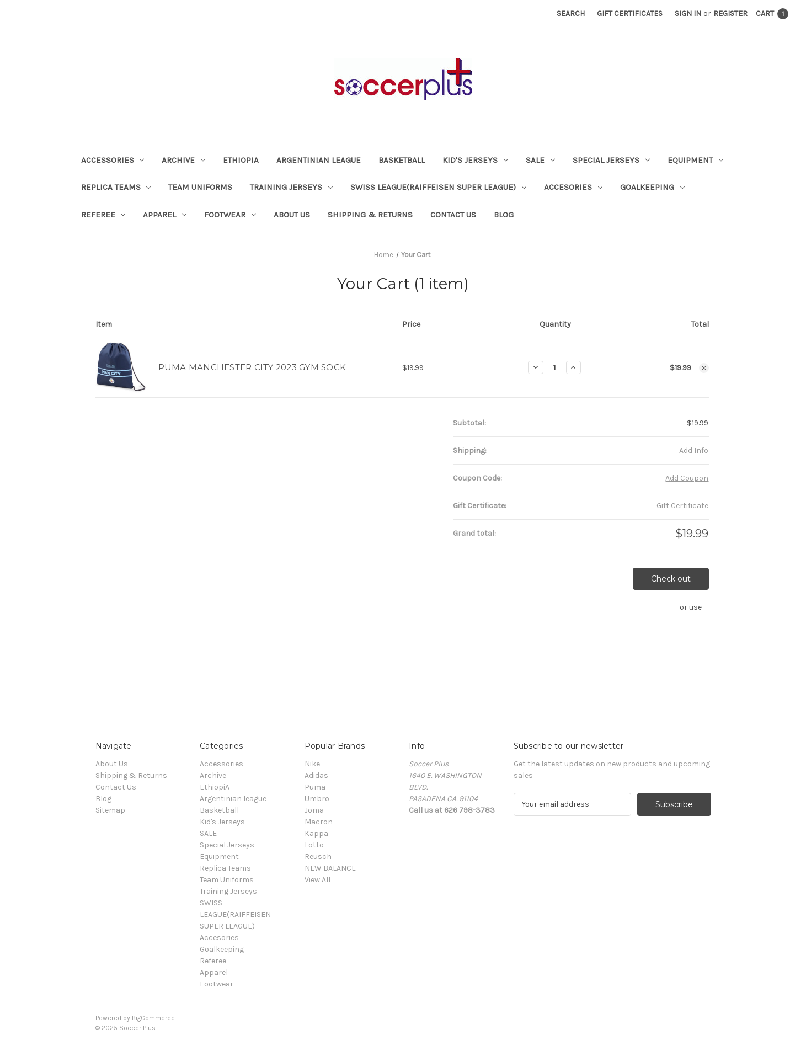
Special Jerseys (611, 160)
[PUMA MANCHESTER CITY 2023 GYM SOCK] (554, 367)
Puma (315, 787)
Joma (314, 810)
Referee (103, 215)
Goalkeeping (652, 187)
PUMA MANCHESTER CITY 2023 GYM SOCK (252, 367)
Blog (504, 215)
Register (730, 13)
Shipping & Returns (370, 215)
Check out (671, 579)
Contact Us (453, 215)
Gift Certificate (682, 505)
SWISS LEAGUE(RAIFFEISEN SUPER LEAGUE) (438, 187)
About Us (292, 215)
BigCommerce (153, 1018)
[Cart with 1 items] (772, 13)
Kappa (316, 833)
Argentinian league (318, 160)
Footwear (230, 215)
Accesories (573, 187)
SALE (540, 160)
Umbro (317, 798)
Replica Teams (116, 187)
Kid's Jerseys (475, 160)
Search (571, 13)
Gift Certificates (630, 13)
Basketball (401, 160)
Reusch (318, 856)
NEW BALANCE (330, 868)
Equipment (695, 160)
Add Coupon (686, 478)
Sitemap (110, 810)
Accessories (113, 160)
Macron (319, 821)
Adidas (316, 775)
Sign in (688, 13)
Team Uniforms (200, 187)
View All (317, 879)
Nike (312, 764)
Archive (183, 160)
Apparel (164, 215)
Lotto (314, 845)
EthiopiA (241, 160)
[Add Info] (693, 450)
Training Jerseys (291, 187)
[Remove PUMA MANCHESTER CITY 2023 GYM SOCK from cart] (704, 368)
